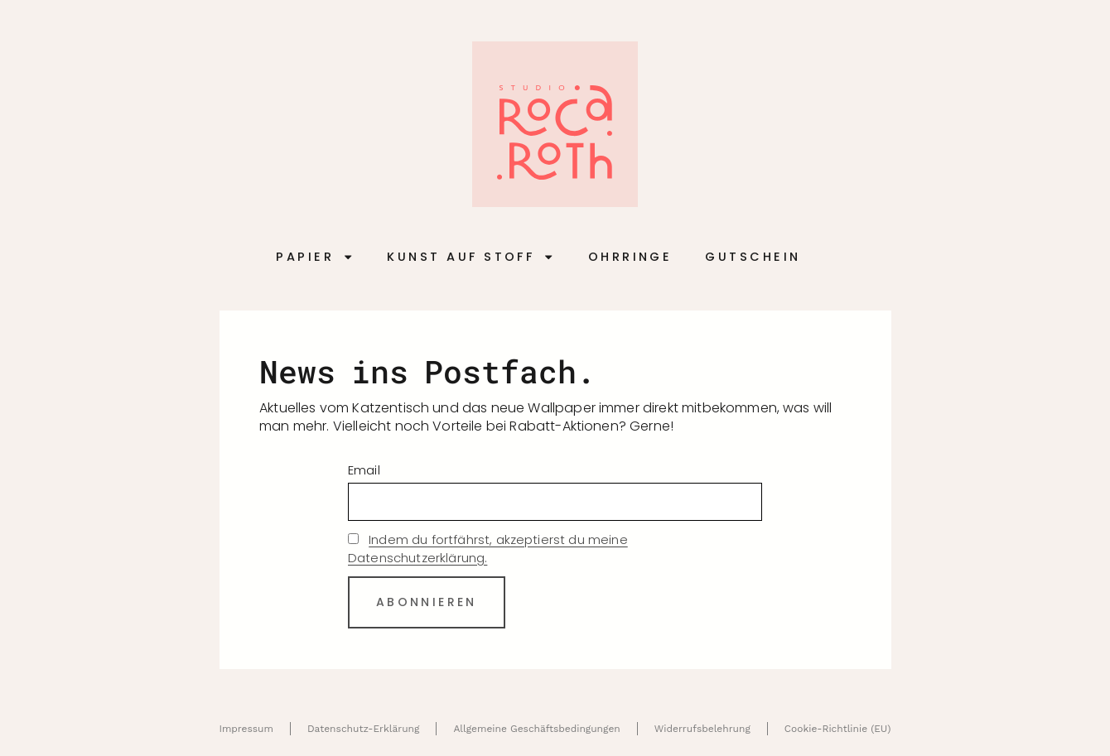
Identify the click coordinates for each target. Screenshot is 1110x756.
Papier (315, 257)
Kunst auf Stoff (470, 257)
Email (364, 470)
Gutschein (752, 256)
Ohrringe (630, 256)
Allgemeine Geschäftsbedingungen (536, 728)
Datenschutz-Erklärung (363, 728)
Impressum (246, 728)
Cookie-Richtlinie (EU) (837, 728)
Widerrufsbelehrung (702, 728)
